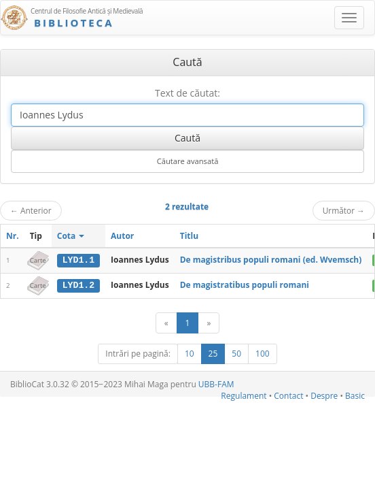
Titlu (189, 236)
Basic (355, 395)
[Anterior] (166, 322)
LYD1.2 (78, 285)
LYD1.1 (78, 260)
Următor (344, 210)
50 (236, 353)
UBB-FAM (216, 383)
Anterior (31, 210)
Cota (71, 236)
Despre (324, 395)
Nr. (12, 236)
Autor (122, 236)
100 (262, 353)
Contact (288, 395)
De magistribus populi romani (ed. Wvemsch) (271, 259)
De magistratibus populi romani (244, 285)
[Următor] (208, 322)
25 (213, 353)
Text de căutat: (187, 92)
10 (189, 353)
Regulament (243, 395)
